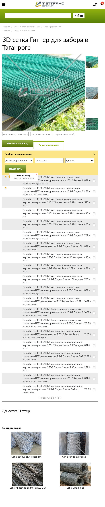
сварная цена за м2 (64, 134)
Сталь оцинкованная (31, 27)
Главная (6, 27)
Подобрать (15, 168)
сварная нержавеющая (15, 134)
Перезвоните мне (49, 145)
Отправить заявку (17, 143)
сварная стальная (40, 134)
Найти (78, 15)
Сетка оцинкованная (52, 27)
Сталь (16, 27)
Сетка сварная (28, 31)
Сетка (16, 31)
